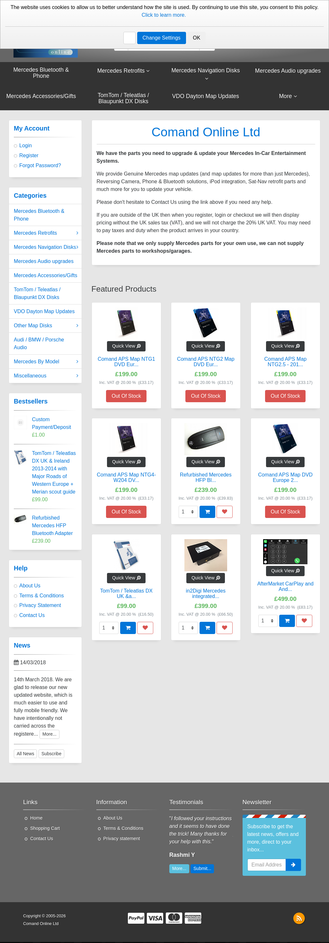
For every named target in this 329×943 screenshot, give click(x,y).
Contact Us (303, 20)
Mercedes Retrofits (46, 234)
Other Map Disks (46, 327)
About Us (167, 6)
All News (25, 754)
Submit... (202, 869)
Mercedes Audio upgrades (44, 262)
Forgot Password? (40, 166)
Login (25, 146)
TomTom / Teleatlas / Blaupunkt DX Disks (37, 294)
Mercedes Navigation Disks (46, 248)
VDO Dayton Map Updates (44, 312)
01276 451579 (35, 20)
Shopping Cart (45, 829)
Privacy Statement (40, 606)
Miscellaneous (46, 377)
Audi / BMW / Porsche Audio (39, 344)
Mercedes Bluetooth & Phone (39, 215)
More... (49, 735)
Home (36, 818)
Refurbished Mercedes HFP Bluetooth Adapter (52, 526)
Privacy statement (121, 839)
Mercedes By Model (46, 363)
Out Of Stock (126, 397)
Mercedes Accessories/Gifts (45, 276)
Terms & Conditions (41, 596)
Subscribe (51, 754)
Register (29, 156)
